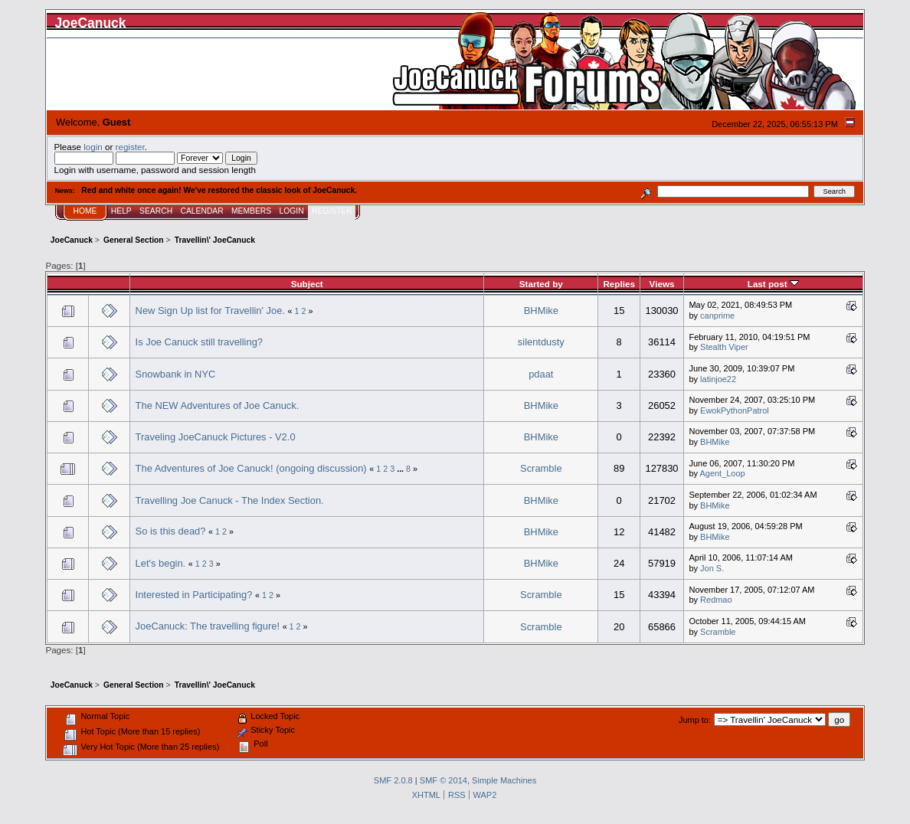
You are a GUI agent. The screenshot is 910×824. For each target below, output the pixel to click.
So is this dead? (171, 531)
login (93, 147)
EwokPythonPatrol (734, 410)
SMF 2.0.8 (393, 780)
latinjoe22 (718, 379)
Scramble (541, 468)
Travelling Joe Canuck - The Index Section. (230, 500)
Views (662, 284)
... (401, 468)
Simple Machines (504, 780)
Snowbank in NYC (176, 374)
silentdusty (541, 342)
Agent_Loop (722, 473)
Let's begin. (161, 563)
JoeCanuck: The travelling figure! (208, 626)
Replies (618, 284)
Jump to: (695, 719)
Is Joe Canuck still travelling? (199, 342)
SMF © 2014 (443, 780)
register (130, 147)
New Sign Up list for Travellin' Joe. (210, 310)
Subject (307, 284)
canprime (717, 315)
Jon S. (712, 568)
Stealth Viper (724, 347)
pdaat (541, 374)
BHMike (541, 310)
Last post (773, 284)
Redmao (716, 599)
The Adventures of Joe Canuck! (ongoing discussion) (251, 468)
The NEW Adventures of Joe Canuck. (218, 405)
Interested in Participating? (194, 594)
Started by (541, 284)
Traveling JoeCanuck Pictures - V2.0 (216, 437)
